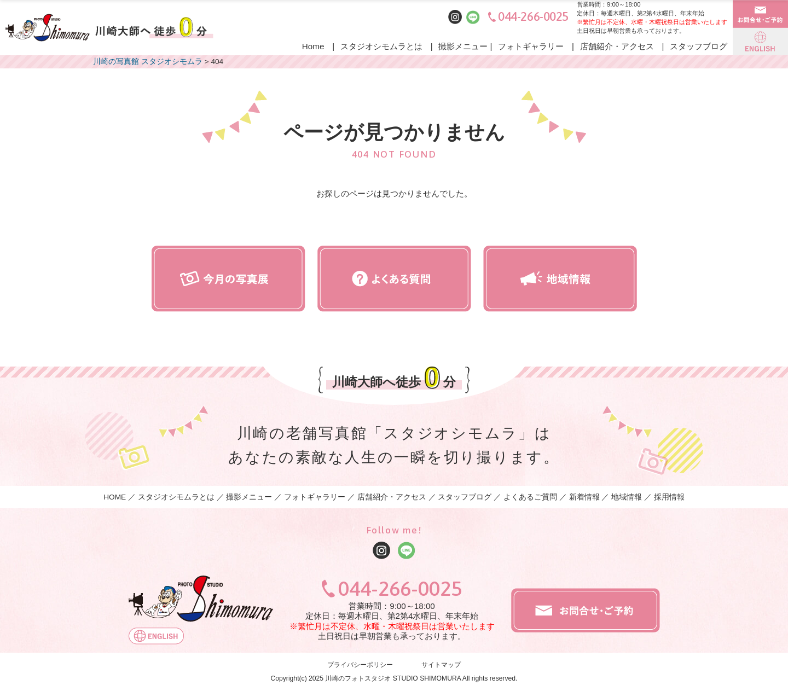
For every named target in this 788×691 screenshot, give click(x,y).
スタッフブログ (698, 46)
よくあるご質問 (530, 497)
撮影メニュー (463, 46)
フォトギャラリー (531, 46)
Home (313, 46)
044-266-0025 (533, 16)
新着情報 (584, 497)
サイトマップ (441, 665)
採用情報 (669, 497)
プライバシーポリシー (360, 665)
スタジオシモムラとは (381, 46)
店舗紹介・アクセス (617, 46)
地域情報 (626, 497)
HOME (114, 497)
